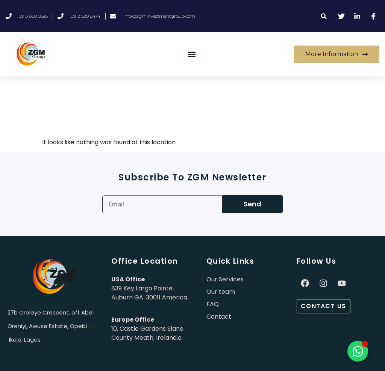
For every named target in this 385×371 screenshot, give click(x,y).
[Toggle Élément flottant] (357, 351)
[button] (324, 16)
